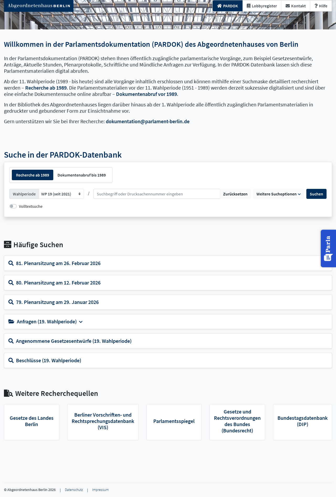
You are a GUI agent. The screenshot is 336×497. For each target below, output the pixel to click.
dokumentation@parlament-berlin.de (148, 121)
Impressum (100, 490)
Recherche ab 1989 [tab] (32, 175)
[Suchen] (156, 194)
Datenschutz (74, 490)
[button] (329, 248)
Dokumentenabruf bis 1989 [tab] (81, 175)
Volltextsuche (31, 206)
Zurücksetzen (235, 193)
